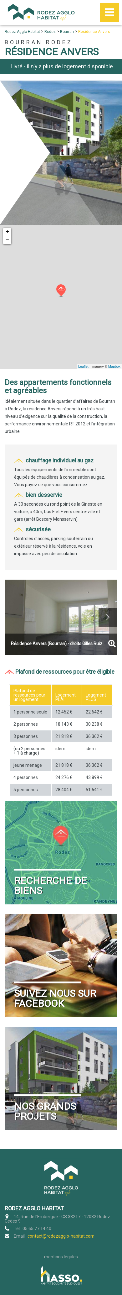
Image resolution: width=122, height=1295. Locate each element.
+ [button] (7, 232)
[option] (61, 617)
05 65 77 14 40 (37, 1228)
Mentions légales (61, 1256)
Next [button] (108, 617)
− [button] (7, 240)
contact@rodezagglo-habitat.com (61, 1236)
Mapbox (114, 366)
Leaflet (83, 366)
